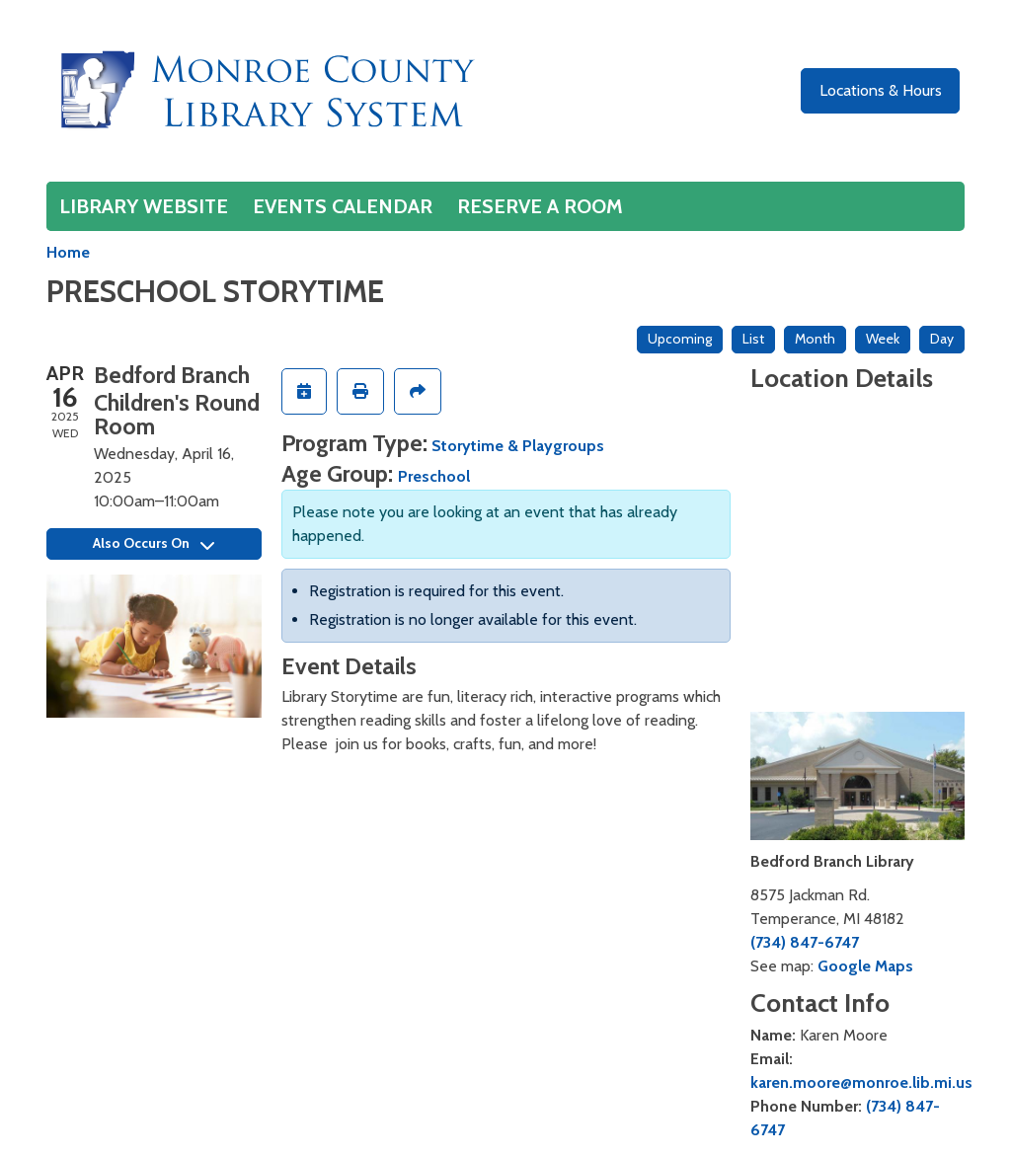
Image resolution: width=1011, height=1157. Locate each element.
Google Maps (865, 966)
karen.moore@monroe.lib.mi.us (861, 1082)
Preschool (434, 476)
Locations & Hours (880, 90)
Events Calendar (342, 206)
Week (882, 338)
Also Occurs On (153, 543)
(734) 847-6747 (804, 942)
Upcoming (680, 338)
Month (815, 338)
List (753, 338)
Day (942, 338)
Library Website (143, 206)
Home (68, 252)
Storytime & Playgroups (517, 445)
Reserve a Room (540, 206)
